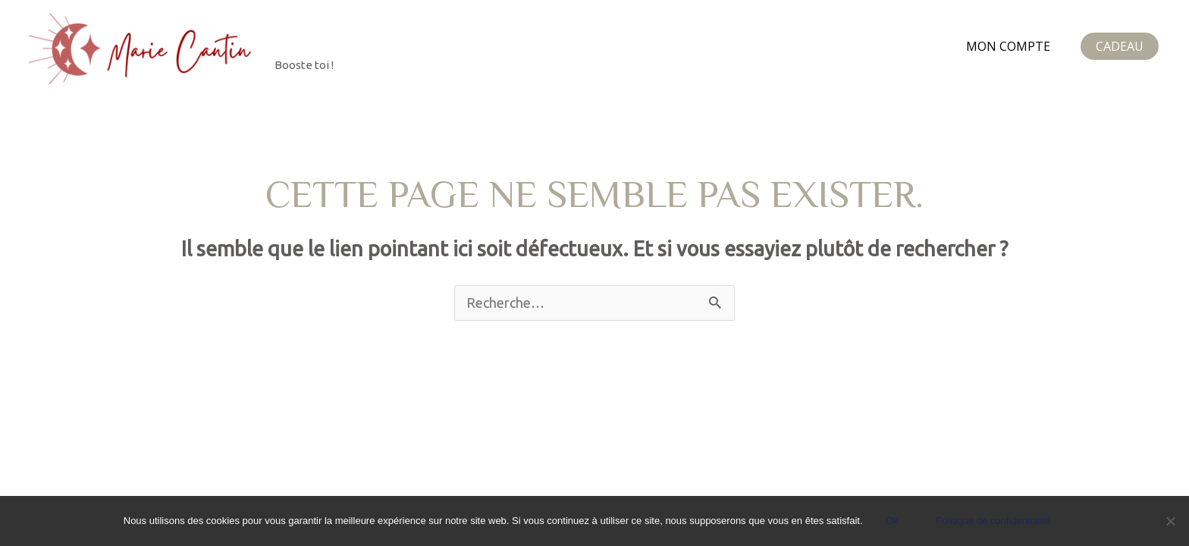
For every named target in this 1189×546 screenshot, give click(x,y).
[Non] (1170, 521)
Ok (892, 520)
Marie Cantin (365, 40)
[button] (1120, 46)
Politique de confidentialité (993, 520)
